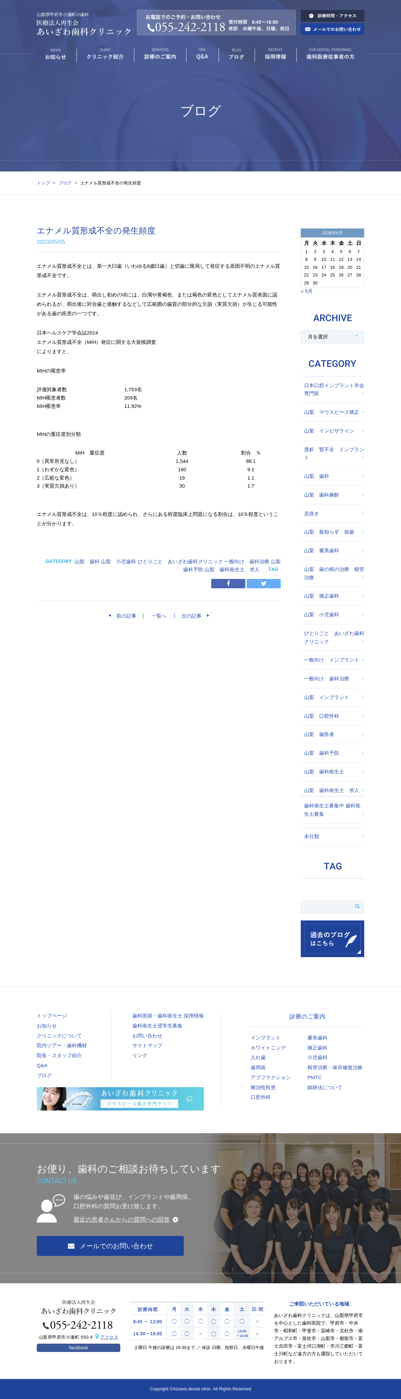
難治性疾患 (263, 1087)
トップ (43, 182)
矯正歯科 (317, 1048)
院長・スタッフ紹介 (59, 1055)
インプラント (266, 1037)
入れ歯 (258, 1057)
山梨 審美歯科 (321, 550)
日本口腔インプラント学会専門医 (334, 390)
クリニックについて (59, 1035)
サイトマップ (147, 1045)
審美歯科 (317, 1037)
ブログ (65, 182)
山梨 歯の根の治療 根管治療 (334, 573)
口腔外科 (261, 1097)
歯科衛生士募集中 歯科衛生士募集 (332, 810)
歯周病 (258, 1067)
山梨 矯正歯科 (321, 596)
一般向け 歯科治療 (246, 561)
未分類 (311, 836)
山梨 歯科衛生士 (324, 771)
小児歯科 (317, 1057)
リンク (139, 1055)
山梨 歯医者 (319, 734)
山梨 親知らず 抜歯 (329, 532)
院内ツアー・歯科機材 (62, 1045)
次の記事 (194, 616)
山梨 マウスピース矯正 (331, 412)
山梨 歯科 (87, 561)
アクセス (109, 1337)
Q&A (42, 1065)
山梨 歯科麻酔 (321, 495)
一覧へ (158, 616)
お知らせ (47, 1025)
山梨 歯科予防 (321, 753)
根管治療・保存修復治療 (335, 1067)
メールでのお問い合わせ (110, 1246)
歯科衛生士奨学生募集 (157, 1025)
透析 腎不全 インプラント (334, 454)
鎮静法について (325, 1087)
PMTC (314, 1077)
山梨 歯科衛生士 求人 (232, 569)
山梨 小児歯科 (118, 561)
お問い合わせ (147, 1035)
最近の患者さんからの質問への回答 (122, 1219)
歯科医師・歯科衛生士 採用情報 (168, 1015)
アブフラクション (271, 1077)
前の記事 (123, 616)
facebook (78, 1347)
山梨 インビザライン (329, 431)
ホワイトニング (268, 1048)
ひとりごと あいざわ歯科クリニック (180, 561)
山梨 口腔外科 (321, 716)
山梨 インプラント (326, 697)
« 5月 (307, 291)
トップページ (52, 1015)
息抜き (311, 513)
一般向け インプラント (331, 660)
